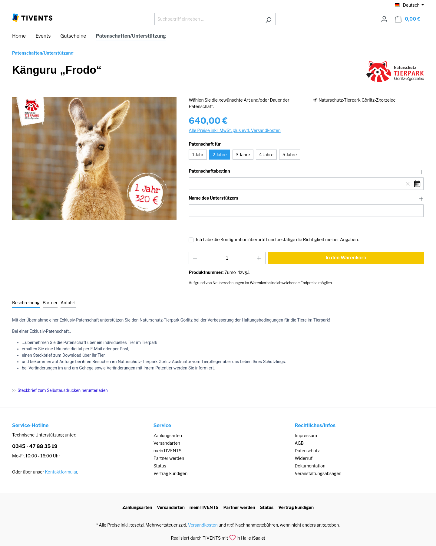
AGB (299, 443)
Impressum (306, 435)
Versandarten (167, 443)
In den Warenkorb (345, 258)
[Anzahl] (227, 258)
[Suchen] (268, 19)
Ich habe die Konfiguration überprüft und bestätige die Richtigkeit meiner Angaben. (277, 239)
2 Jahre (219, 154)
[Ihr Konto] (384, 19)
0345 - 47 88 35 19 (35, 446)
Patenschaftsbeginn (209, 171)
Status (160, 465)
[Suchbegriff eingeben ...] (208, 19)
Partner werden (169, 458)
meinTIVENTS (168, 450)
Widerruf (303, 458)
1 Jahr (197, 154)
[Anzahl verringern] (195, 258)
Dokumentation (310, 465)
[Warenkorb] (407, 19)
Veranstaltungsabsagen (318, 473)
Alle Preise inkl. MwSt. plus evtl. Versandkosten (234, 130)
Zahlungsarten (168, 435)
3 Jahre (243, 154)
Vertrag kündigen (170, 473)
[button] (306, 171)
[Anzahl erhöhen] (259, 258)
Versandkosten (203, 524)
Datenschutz (307, 450)
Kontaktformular (61, 471)
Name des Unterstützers (213, 198)
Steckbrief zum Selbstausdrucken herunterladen (63, 390)
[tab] (26, 303)
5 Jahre (289, 154)
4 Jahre (266, 154)
